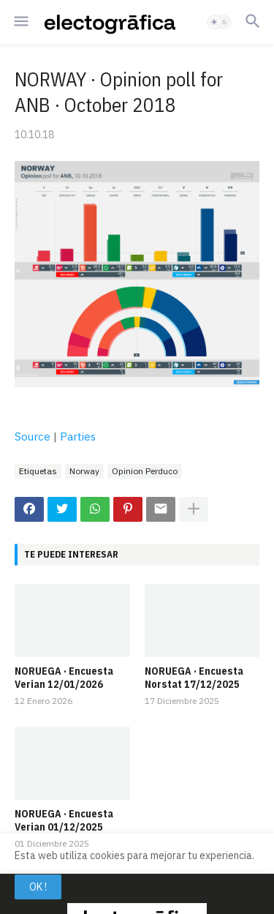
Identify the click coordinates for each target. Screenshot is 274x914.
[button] (20, 22)
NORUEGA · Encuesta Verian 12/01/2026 (64, 677)
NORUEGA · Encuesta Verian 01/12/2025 (64, 820)
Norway (84, 470)
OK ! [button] (38, 887)
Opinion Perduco (145, 470)
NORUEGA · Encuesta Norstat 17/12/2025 (194, 677)
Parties (78, 436)
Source (32, 436)
